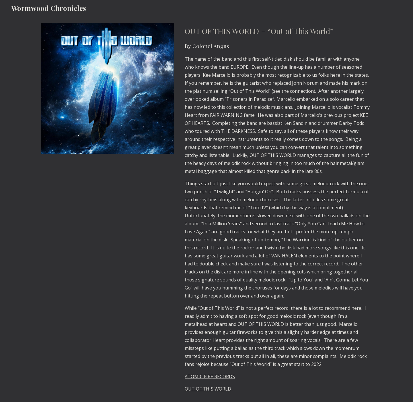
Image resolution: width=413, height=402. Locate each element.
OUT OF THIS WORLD (208, 389)
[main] (277, 209)
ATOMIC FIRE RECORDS (210, 376)
